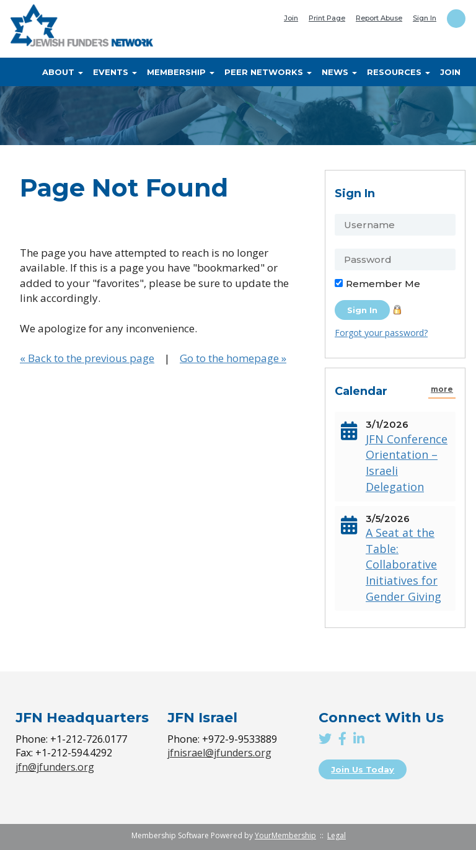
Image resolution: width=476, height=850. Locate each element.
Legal (336, 835)
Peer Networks (268, 72)
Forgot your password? (381, 333)
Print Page (327, 18)
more (442, 389)
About (62, 72)
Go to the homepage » (233, 358)
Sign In (424, 18)
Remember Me (383, 284)
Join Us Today (362, 769)
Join (291, 18)
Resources (398, 72)
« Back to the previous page (87, 358)
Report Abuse (379, 18)
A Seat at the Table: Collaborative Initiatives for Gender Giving (403, 564)
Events (115, 72)
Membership (180, 72)
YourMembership (285, 835)
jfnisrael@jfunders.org (219, 752)
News (339, 72)
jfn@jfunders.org (54, 767)
